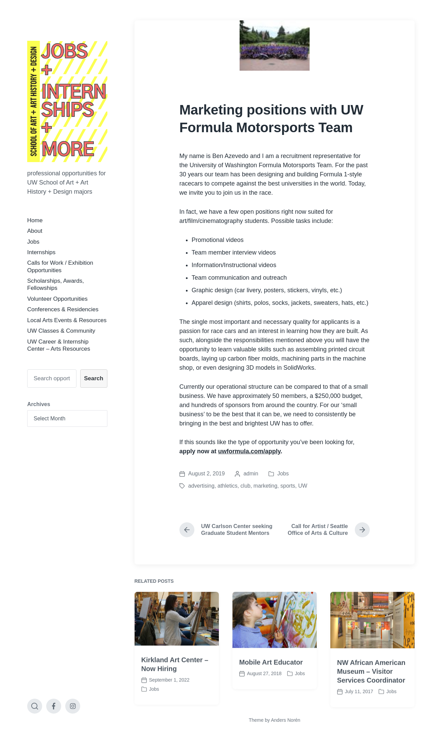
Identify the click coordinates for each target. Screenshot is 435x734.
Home (34, 220)
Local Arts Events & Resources (66, 320)
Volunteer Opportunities (57, 299)
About (34, 231)
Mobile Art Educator (271, 677)
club (245, 486)
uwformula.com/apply (249, 451)
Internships (41, 252)
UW (302, 486)
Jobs (33, 242)
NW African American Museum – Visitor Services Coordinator (371, 686)
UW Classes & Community (61, 331)
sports (287, 486)
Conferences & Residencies (63, 309)
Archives (38, 404)
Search (93, 378)
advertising (201, 486)
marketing (265, 486)
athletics (228, 486)
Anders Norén (285, 720)
